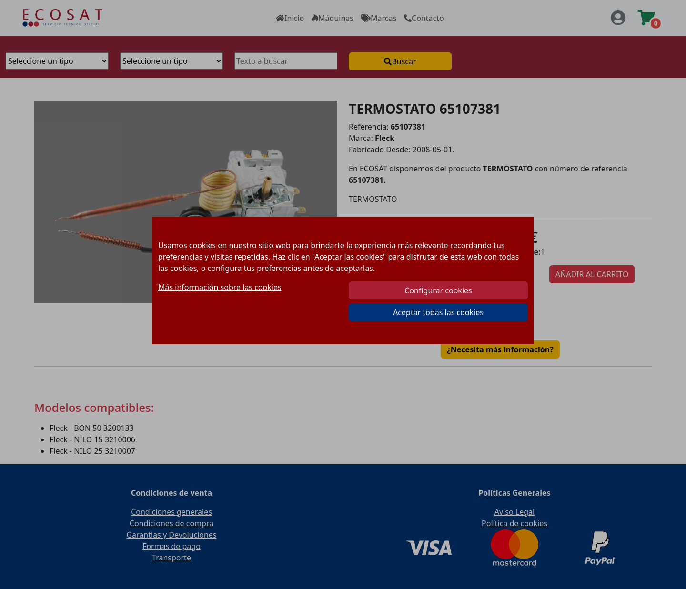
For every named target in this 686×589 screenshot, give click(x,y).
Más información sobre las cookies (220, 287)
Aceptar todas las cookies (438, 312)
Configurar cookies (438, 290)
